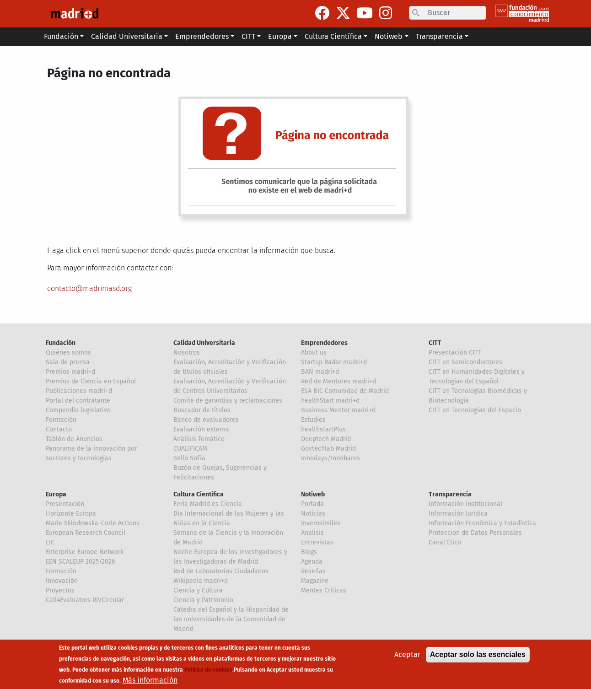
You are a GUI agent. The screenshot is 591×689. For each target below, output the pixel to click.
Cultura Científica (198, 494)
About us (314, 352)
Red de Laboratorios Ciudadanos (221, 571)
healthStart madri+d (330, 400)
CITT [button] (248, 36)
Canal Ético (445, 542)
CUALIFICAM (190, 448)
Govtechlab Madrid (328, 448)
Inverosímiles (320, 523)
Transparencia (450, 494)
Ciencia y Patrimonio (203, 600)
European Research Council (85, 533)
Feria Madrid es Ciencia (207, 504)
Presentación (65, 504)
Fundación (60, 343)
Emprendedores (324, 343)
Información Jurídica (458, 513)
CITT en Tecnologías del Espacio (475, 410)
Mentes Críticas (323, 590)
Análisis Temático (199, 439)
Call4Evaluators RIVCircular (85, 600)
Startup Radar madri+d (334, 362)
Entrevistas (317, 542)
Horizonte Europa (71, 513)
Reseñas (313, 571)
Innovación (62, 581)
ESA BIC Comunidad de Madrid (345, 391)
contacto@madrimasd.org (89, 288)
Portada (312, 504)
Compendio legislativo (78, 410)
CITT (435, 343)
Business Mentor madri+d (338, 410)
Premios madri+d (70, 372)
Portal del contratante (78, 400)
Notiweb (313, 494)
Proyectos (60, 590)
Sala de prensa (68, 362)
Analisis (312, 533)
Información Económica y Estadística (482, 523)
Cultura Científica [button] (333, 36)
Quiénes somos (68, 352)
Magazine (314, 581)
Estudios (313, 420)
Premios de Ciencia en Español (91, 381)
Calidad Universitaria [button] (126, 36)
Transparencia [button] (439, 36)
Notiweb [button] (389, 36)
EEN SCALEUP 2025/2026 (80, 561)
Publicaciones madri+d (79, 391)
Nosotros (186, 352)
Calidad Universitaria (204, 343)
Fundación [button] (61, 36)
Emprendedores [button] (202, 36)
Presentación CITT (455, 352)
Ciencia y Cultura (198, 590)
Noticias (313, 513)
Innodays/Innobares (330, 458)
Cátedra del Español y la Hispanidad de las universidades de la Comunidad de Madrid (231, 619)
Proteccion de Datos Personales (475, 533)
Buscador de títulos (202, 410)
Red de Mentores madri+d (338, 381)
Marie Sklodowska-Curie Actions (93, 523)
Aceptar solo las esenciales (478, 659)
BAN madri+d (320, 372)
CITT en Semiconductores (465, 362)
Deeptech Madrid (326, 439)
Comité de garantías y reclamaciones (227, 400)
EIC (50, 542)
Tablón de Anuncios (74, 439)
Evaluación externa (201, 429)
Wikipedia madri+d (200, 581)
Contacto (59, 429)
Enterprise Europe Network (85, 552)
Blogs (309, 552)
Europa (56, 494)
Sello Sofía (189, 458)
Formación (61, 420)
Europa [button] (280, 36)
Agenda (311, 561)
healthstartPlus (323, 429)
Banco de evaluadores (206, 420)
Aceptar (407, 659)
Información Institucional (465, 504)
